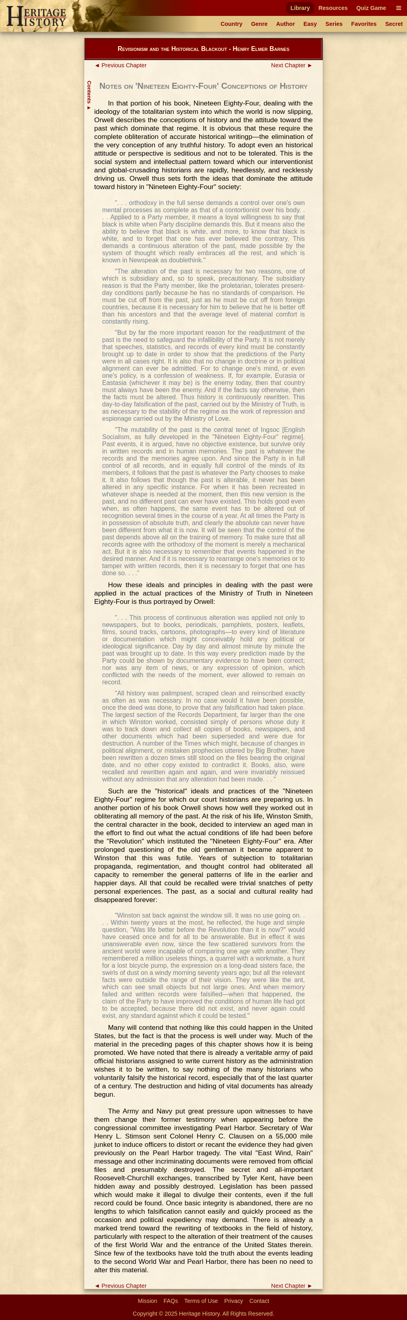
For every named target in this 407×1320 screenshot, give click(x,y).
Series (334, 24)
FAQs (171, 1301)
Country (231, 24)
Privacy (233, 1301)
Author (285, 24)
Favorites (364, 24)
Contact (259, 1301)
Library (300, 8)
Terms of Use (201, 1301)
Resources (333, 8)
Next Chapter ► (292, 65)
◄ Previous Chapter (120, 65)
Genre (259, 24)
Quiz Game (371, 8)
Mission (147, 1301)
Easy (310, 24)
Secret (394, 24)
